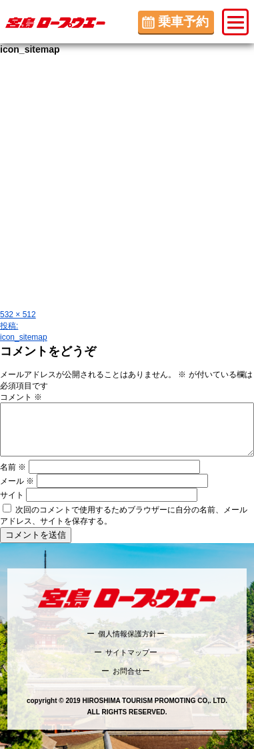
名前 (13, 467)
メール (17, 481)
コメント (21, 397)
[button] (235, 22)
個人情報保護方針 (127, 634)
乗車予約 (183, 22)
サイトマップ (127, 652)
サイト (12, 495)
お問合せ (127, 671)
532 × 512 (18, 314)
